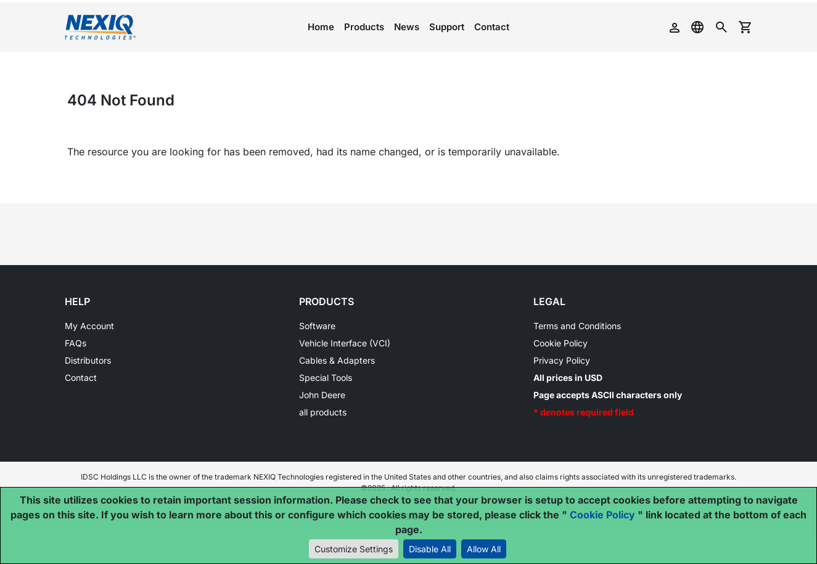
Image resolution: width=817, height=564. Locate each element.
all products (323, 412)
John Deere (322, 395)
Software (317, 326)
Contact (491, 27)
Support (446, 27)
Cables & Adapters (337, 360)
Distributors (88, 360)
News (406, 27)
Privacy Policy (561, 360)
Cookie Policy (560, 343)
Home (321, 27)
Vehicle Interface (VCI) (344, 343)
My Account (89, 326)
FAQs (75, 343)
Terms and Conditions (577, 326)
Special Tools (325, 377)
